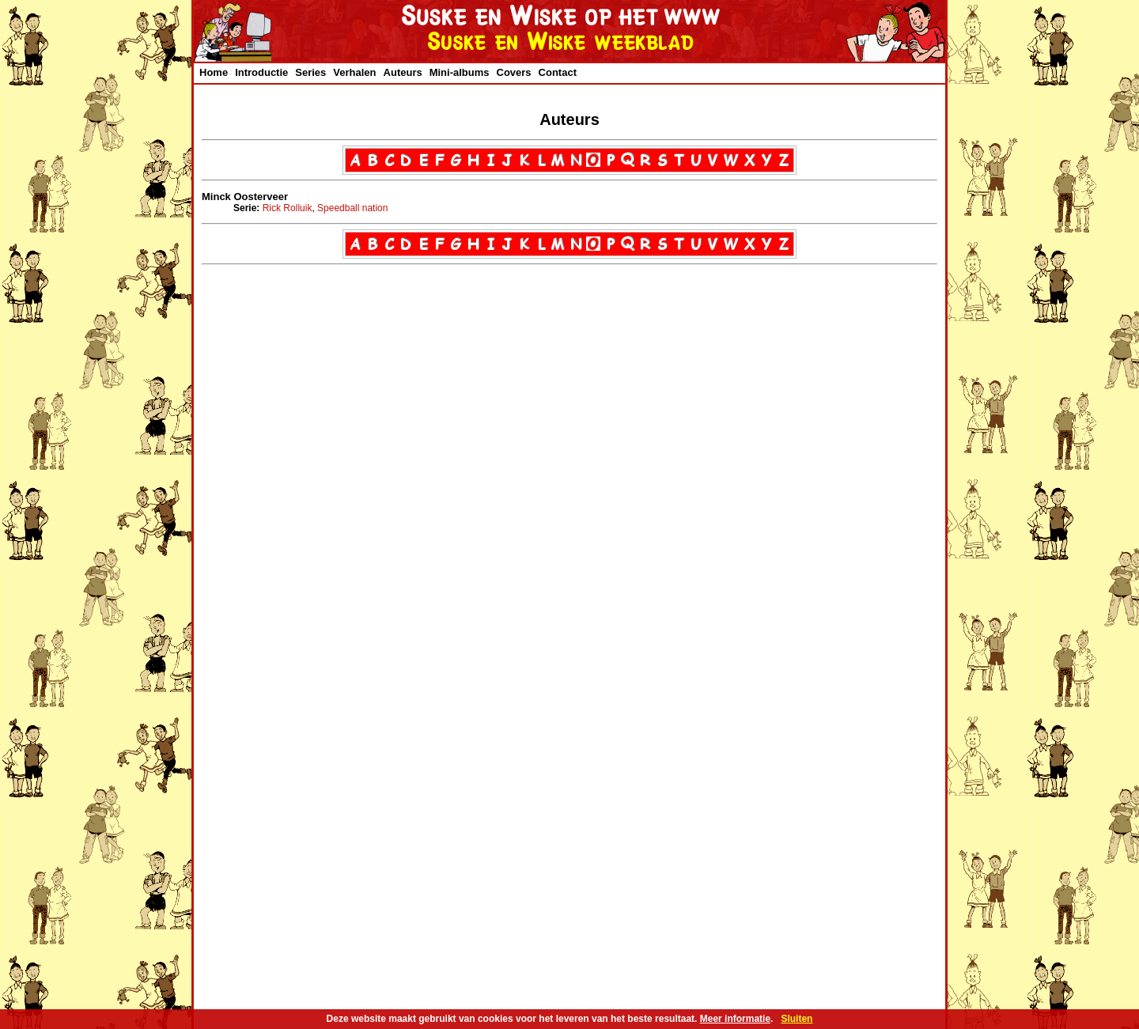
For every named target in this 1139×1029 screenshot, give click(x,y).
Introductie (261, 72)
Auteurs (403, 72)
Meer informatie (735, 1018)
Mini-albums (459, 72)
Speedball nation (352, 208)
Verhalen (354, 72)
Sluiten (796, 1018)
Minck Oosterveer (245, 196)
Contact (558, 72)
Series (310, 72)
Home (213, 72)
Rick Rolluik (287, 208)
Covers (514, 72)
